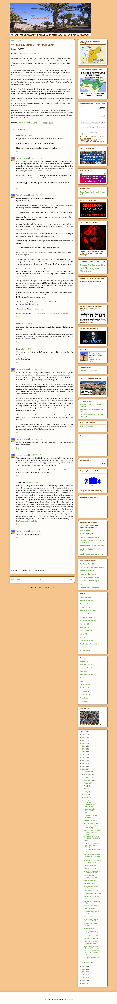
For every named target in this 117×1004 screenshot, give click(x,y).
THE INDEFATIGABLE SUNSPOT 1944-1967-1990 (91, 838)
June (86, 789)
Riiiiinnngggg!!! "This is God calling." (91, 827)
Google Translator (86, 607)
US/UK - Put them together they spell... (91, 932)
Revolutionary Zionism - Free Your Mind (91, 920)
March (86, 797)
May (85, 791)
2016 (84, 763)
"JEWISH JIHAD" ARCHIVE (89, 587)
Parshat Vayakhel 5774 (91, 865)
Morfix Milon (84, 634)
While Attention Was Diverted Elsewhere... (91, 947)
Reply (18, 151)
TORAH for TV (85, 694)
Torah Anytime (85, 691)
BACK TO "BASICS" (87, 426)
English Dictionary (86, 600)
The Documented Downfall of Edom (90, 876)
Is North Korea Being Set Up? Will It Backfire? (92, 872)
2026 (84, 734)
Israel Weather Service (88, 617)
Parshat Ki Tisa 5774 (90, 891)
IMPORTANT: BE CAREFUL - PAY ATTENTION (89, 804)
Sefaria (82, 637)
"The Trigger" (88, 916)
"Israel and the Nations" (88, 574)
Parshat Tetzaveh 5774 (91, 936)
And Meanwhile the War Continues (92, 546)
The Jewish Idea (89, 883)
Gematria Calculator (87, 604)
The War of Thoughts (87, 564)
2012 (84, 969)
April (86, 794)
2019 (84, 754)
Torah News (84, 698)
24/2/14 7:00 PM (26, 135)
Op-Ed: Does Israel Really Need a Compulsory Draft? (51, 314)
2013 (84, 966)
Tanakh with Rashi (86, 641)
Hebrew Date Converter (88, 610)
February (87, 800)
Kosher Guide (85, 624)
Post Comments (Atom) (47, 587)
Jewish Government (87, 571)
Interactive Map (85, 614)
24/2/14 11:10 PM (37, 531)
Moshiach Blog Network (88, 371)
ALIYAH (82, 584)
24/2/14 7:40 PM (26, 324)
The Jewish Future (86, 688)
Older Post (68, 579)
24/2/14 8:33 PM (36, 439)
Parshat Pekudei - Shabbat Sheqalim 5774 (90, 811)
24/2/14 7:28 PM (36, 158)
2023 (84, 743)
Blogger (70, 999)
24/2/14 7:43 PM (26, 349)
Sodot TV (83, 681)
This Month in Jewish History (90, 644)
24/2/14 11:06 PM (32, 482)
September (88, 780)
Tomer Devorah (22, 158)
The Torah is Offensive (91, 939)
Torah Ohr (83, 701)
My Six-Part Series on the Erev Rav (92, 554)
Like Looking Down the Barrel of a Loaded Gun (91, 952)
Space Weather (85, 684)
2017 (84, 760)
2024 (84, 740)
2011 (84, 972)
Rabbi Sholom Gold (87, 674)
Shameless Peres (89, 868)
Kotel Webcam (85, 627)
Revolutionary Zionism (91, 906)
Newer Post (16, 579)
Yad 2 (82, 647)
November (87, 774)
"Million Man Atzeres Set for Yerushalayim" (92, 861)
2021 (84, 749)
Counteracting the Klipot (92, 893)
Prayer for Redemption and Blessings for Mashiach (93, 268)
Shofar (82, 678)
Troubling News (88, 928)
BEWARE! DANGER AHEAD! (90, 816)
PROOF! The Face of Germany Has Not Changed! (90, 845)
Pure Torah (84, 671)
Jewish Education (86, 664)
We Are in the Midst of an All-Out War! (91, 942)
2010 (84, 975)
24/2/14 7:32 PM (36, 195)
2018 (84, 757)
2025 (84, 737)
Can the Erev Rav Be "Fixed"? (90, 537)
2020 (84, 752)
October (87, 777)
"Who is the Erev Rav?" (91, 823)
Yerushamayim (85, 651)
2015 (84, 766)
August (86, 783)
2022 (84, 746)
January (87, 962)
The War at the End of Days (89, 577)
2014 (84, 769)
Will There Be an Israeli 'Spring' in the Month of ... (91, 856)
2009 (84, 978)
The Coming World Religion (89, 581)
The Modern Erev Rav (87, 525)
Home (42, 579)
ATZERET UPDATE (90, 820)
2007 (84, 983)
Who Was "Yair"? (89, 908)
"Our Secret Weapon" (91, 880)
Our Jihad (83, 534)
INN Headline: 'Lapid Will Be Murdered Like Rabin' (92, 832)
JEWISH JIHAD (85, 530)
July (85, 786)
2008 (84, 980)
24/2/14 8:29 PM (36, 369)
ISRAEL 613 (84, 661)
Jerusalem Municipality (88, 620)
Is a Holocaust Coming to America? (91, 887)
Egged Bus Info (85, 597)
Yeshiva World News (25, 54)
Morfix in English (86, 630)
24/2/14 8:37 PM (36, 455)
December (87, 771)
